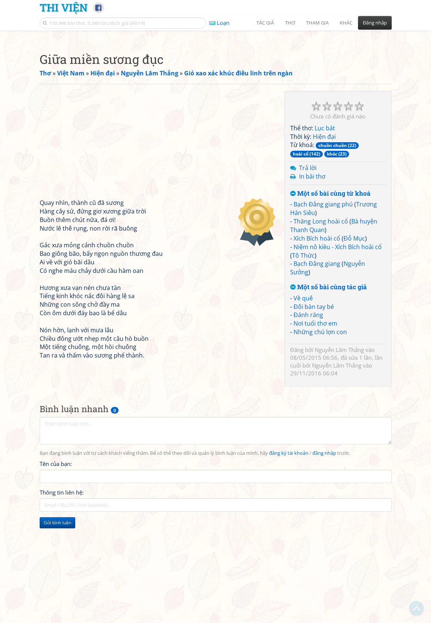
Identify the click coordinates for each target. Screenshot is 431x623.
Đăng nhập (375, 22)
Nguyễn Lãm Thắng (339, 453)
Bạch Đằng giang (317, 367)
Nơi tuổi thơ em (315, 427)
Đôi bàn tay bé (314, 411)
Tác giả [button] (265, 22)
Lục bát (325, 232)
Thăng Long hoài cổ (321, 325)
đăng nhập (324, 557)
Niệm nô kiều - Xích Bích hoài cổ (338, 351)
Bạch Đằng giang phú (323, 308)
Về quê (303, 402)
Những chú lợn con (320, 436)
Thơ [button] (290, 22)
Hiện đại (324, 241)
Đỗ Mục (354, 342)
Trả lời (307, 272)
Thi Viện (63, 7)
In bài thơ (312, 280)
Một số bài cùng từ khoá (330, 297)
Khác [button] (346, 22)
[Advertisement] (216, 87)
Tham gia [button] (317, 22)
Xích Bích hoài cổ (317, 342)
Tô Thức (303, 359)
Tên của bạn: (56, 567)
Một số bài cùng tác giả (328, 391)
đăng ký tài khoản (288, 557)
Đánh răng (308, 419)
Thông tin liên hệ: (62, 596)
